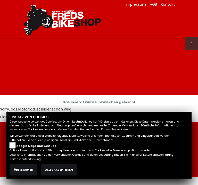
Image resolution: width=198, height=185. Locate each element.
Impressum (136, 4)
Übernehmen (23, 170)
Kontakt (168, 4)
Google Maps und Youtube (36, 146)
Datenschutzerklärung (116, 129)
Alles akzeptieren (59, 170)
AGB (153, 4)
